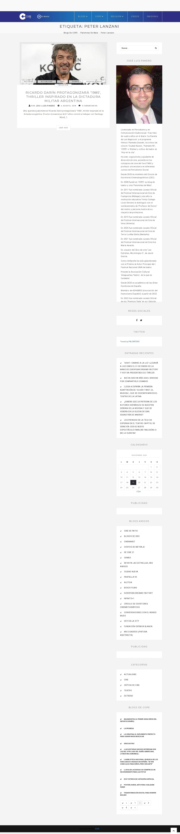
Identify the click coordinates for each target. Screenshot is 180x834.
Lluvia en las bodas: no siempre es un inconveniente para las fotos (137, 771)
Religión (117, 16)
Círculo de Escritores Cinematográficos (134, 605)
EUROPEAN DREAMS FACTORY (138, 593)
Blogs (83, 16)
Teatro (128, 690)
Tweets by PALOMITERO (130, 342)
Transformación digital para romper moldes (138, 794)
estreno (128, 696)
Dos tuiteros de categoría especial (139, 779)
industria (63, 85)
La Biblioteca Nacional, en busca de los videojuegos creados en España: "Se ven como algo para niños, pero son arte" (139, 762)
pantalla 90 (130, 577)
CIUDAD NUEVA (131, 572)
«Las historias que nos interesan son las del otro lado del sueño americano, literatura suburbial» (138, 751)
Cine (62, 81)
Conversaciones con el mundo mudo (138, 614)
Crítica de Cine (132, 685)
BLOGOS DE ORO (132, 536)
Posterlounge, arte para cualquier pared (137, 786)
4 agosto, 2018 (67, 106)
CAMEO (127, 558)
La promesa (129, 728)
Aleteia (128, 582)
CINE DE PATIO (131, 531)
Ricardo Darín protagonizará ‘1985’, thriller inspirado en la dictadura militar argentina (63, 97)
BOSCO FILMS (130, 588)
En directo (43, 16)
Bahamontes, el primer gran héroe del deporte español (138, 720)
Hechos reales (94, 81)
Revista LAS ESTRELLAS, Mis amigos (136, 564)
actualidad (47, 81)
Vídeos (135, 16)
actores (28, 81)
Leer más (63, 128)
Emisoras (152, 16)
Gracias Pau (129, 743)
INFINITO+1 (129, 598)
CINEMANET (129, 542)
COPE (99, 16)
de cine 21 (129, 552)
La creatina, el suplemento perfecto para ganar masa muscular (137, 735)
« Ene (138, 491)
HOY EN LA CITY (131, 621)
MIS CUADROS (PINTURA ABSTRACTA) (133, 633)
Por (42, 106)
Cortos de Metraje (134, 547)
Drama (75, 81)
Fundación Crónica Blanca (138, 626)
